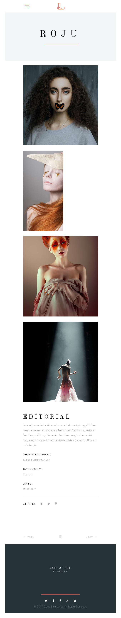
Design (28, 475)
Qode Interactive (53, 606)
